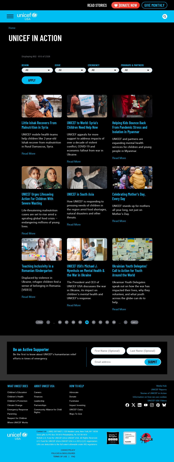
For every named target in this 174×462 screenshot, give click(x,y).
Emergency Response (17, 409)
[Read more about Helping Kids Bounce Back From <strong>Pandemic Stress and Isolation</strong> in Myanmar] (132, 127)
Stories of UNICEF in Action (153, 393)
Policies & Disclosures (63, 453)
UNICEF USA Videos (157, 400)
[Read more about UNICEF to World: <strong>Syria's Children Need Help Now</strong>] (87, 129)
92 (100, 322)
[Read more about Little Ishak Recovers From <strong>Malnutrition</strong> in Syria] (42, 125)
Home (12, 28)
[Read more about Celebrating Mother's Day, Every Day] (132, 194)
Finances (38, 396)
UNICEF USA (27, 16)
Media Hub (161, 385)
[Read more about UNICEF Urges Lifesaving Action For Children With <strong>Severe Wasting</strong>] (42, 200)
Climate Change (14, 405)
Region (25, 65)
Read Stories (97, 5)
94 (114, 322)
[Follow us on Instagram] (151, 405)
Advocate (73, 392)
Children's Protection (17, 401)
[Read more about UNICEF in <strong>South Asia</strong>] (87, 196)
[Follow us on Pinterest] (158, 405)
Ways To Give (75, 413)
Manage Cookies (159, 397)
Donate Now (125, 5)
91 (94, 322)
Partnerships (40, 405)
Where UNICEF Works (17, 422)
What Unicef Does (17, 386)
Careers (37, 392)
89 (80, 322)
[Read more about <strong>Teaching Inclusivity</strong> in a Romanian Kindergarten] (42, 268)
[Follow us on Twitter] (133, 405)
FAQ (73, 457)
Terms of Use (60, 457)
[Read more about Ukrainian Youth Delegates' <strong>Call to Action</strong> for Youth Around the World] (132, 274)
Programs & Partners (132, 65)
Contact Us (41, 431)
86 (60, 322)
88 (73, 322)
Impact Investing (77, 405)
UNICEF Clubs (76, 409)
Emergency (93, 65)
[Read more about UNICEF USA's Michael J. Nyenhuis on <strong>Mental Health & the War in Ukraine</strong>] (87, 272)
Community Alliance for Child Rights (48, 411)
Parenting (12, 413)
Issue (58, 65)
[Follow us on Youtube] (145, 405)
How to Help (76, 386)
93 (107, 322)
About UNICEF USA (44, 386)
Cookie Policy (68, 450)
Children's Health (15, 396)
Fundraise (74, 401)
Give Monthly (154, 5)
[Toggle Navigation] (10, 16)
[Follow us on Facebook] (127, 405)
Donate (72, 396)
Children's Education (17, 392)
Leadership (39, 401)
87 (67, 322)
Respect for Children (17, 418)
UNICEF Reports (159, 389)
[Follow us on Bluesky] (164, 405)
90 (87, 322)
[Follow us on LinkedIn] (139, 405)
